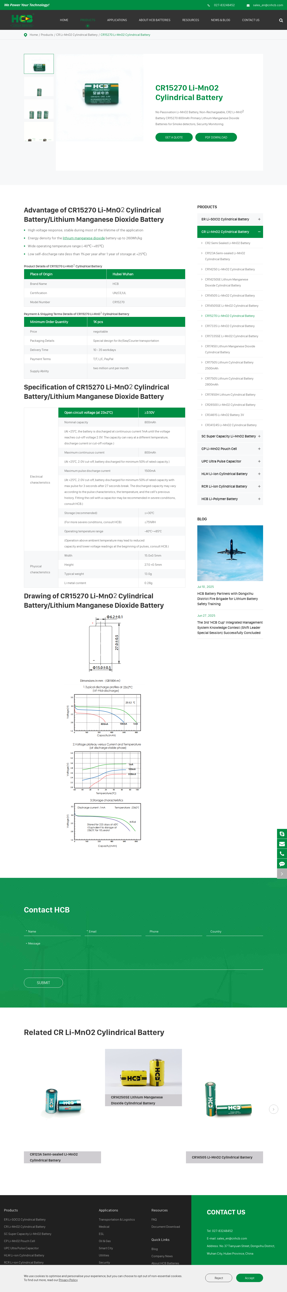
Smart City (106, 1248)
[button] (273, 1109)
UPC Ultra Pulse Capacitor (231, 461)
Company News (162, 1256)
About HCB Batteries (154, 23)
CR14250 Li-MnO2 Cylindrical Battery (228, 269)
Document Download (165, 1227)
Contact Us (250, 23)
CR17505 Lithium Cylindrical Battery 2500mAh (227, 364)
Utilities (104, 1255)
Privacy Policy (68, 1280)
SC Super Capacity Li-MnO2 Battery (231, 436)
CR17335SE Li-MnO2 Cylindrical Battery (229, 336)
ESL (101, 1234)
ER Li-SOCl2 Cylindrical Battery (231, 219)
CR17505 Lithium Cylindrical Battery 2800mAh (227, 380)
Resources (190, 23)
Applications (117, 23)
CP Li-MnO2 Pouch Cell (231, 449)
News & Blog (220, 23)
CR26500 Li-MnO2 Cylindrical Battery (228, 405)
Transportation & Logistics (117, 1219)
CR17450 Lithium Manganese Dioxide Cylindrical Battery (228, 348)
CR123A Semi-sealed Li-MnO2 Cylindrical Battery (223, 255)
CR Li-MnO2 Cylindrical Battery (77, 35)
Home (64, 23)
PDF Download (216, 137)
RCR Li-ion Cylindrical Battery (231, 486)
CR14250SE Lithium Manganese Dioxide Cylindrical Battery (224, 281)
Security (104, 1262)
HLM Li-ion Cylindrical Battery (231, 474)
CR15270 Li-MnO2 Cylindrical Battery (125, 35)
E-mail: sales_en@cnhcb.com (227, 1238)
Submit (43, 982)
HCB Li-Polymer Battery (231, 499)
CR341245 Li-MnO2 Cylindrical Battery (229, 425)
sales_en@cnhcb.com (265, 5)
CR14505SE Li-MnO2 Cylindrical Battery (229, 306)
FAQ (154, 1219)
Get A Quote (174, 137)
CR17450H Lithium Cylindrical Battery (228, 394)
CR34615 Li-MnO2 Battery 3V (222, 415)
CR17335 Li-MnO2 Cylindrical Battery (228, 326)
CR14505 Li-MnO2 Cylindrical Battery (228, 295)
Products (87, 23)
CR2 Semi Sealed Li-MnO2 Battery (225, 243)
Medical (104, 1227)
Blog (202, 519)
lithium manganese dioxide (84, 238)
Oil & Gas (105, 1241)
